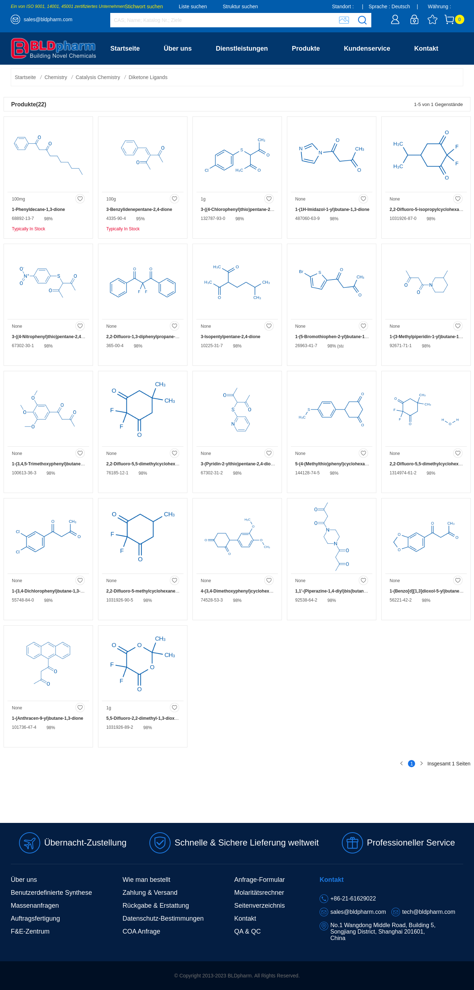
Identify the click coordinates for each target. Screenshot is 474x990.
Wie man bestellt (146, 879)
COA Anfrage (141, 931)
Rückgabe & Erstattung (155, 905)
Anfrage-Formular (259, 879)
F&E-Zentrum (30, 931)
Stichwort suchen (144, 6)
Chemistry (56, 77)
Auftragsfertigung (35, 918)
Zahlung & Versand (149, 892)
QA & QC (247, 931)
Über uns (178, 48)
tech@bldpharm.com (428, 912)
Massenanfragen (35, 905)
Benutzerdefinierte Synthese (51, 892)
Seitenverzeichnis (259, 905)
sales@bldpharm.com (48, 19)
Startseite (125, 48)
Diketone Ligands (148, 77)
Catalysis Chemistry (98, 77)
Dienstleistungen (242, 48)
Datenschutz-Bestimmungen (163, 918)
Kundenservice (367, 48)
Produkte (306, 48)
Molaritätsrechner (259, 892)
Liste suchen (193, 6)
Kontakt (426, 48)
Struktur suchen (240, 6)
